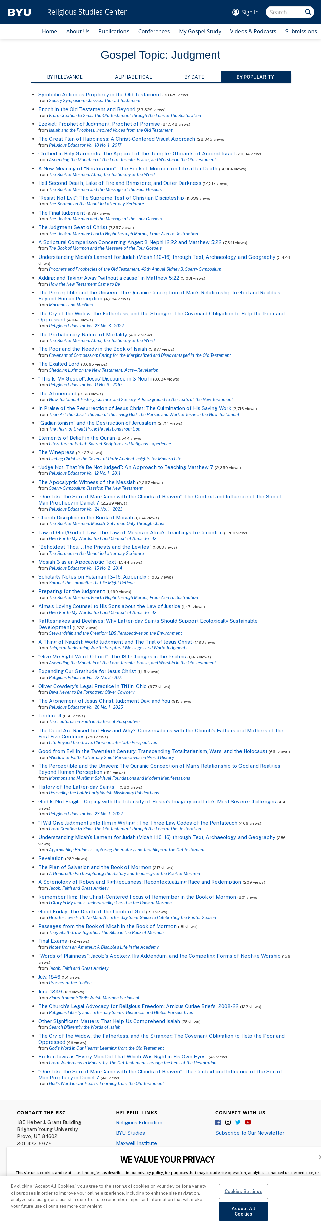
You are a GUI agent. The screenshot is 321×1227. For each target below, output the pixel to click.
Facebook (218, 1122)
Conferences (154, 31)
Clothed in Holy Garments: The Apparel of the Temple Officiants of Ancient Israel (136, 153)
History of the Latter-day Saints (78, 787)
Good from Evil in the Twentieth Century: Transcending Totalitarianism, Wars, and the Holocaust (152, 751)
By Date (194, 77)
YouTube (248, 1122)
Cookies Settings (243, 1199)
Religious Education (139, 1122)
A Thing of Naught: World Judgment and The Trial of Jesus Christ (115, 642)
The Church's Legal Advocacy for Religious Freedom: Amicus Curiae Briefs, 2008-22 (138, 1006)
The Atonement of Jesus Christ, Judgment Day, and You (104, 700)
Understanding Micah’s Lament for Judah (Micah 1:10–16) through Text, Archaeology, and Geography (156, 257)
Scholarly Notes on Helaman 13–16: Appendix (92, 576)
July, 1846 (49, 977)
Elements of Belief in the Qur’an (76, 438)
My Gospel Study (200, 31)
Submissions (301, 31)
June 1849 (50, 991)
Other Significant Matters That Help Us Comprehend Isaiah (109, 1021)
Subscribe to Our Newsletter (249, 1133)
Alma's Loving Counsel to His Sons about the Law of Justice (109, 606)
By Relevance (65, 77)
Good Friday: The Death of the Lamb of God (91, 911)
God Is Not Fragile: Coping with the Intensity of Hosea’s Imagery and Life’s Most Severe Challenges (157, 801)
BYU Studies (130, 1133)
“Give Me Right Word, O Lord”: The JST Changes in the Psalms (112, 656)
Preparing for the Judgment (71, 591)
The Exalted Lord (58, 364)
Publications (113, 31)
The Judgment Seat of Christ (72, 227)
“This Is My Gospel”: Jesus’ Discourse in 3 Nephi (95, 378)
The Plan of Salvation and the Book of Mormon (94, 867)
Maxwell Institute (136, 1143)
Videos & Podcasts (253, 31)
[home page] (19, 12)
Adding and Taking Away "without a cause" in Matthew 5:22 (108, 278)
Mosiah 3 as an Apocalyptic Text (77, 562)
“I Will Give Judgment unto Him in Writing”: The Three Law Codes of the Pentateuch (137, 822)
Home (49, 31)
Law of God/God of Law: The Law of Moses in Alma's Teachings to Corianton (130, 532)
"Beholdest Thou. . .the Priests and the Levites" (94, 547)
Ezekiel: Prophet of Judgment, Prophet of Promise (99, 124)
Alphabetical (133, 77)
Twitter (238, 1122)
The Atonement (57, 393)
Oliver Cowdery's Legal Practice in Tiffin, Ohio (92, 686)
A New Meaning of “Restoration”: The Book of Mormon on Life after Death (127, 168)
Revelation (51, 858)
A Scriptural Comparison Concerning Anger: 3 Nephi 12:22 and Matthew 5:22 (130, 242)
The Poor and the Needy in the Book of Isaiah (92, 349)
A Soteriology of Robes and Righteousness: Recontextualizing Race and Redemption (139, 882)
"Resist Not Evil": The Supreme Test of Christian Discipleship (111, 198)
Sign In (250, 12)
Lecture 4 (49, 715)
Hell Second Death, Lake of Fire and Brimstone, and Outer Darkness (119, 183)
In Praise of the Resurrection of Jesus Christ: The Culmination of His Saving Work (134, 408)
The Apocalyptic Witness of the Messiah (87, 482)
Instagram (228, 1122)
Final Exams (52, 941)
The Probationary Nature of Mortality (82, 334)
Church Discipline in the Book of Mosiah (85, 517)
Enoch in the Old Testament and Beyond (86, 109)
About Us (78, 31)
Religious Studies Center (87, 12)
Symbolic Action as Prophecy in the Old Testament (99, 94)
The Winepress (56, 452)
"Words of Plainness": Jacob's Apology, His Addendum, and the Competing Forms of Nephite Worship (159, 956)
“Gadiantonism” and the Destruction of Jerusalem (97, 423)
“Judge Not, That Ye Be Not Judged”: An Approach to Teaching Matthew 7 (125, 467)
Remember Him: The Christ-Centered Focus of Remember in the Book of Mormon (137, 896)
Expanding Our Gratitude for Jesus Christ (87, 671)
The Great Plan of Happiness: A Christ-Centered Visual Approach (116, 139)
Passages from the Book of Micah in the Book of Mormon (107, 926)
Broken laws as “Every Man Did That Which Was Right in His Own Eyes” (122, 1056)
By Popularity (255, 77)
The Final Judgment (61, 213)
